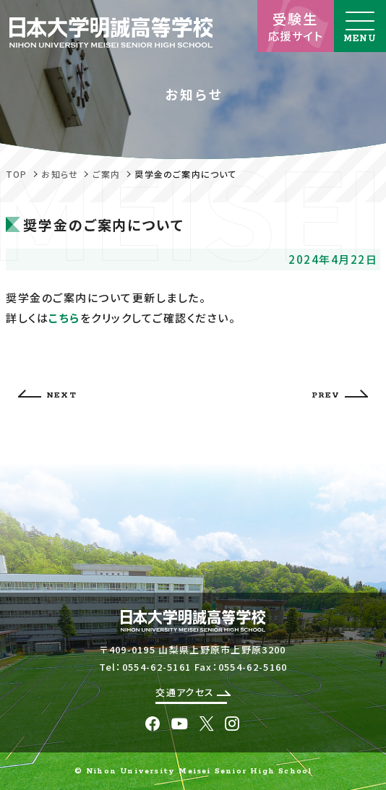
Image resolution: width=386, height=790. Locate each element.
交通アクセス (192, 692)
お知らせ (59, 174)
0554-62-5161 (157, 667)
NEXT (47, 395)
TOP (16, 174)
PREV (340, 395)
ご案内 (107, 174)
